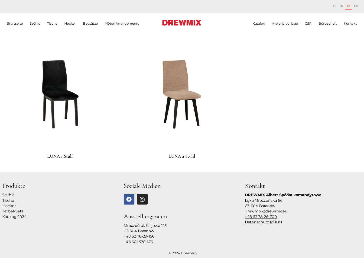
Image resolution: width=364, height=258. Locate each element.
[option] (334, 6)
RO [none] (356, 6)
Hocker (70, 23)
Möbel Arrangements (122, 23)
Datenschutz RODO (263, 222)
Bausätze (90, 23)
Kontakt (350, 23)
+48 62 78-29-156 (139, 236)
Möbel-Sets (12, 211)
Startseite (15, 23)
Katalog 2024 (14, 217)
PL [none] (334, 6)
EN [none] (341, 6)
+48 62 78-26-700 (261, 217)
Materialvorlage (285, 23)
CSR (308, 23)
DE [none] (348, 6)
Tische (52, 23)
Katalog (259, 23)
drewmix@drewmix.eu (266, 211)
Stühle (35, 23)
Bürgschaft (327, 23)
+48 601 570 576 (138, 242)
